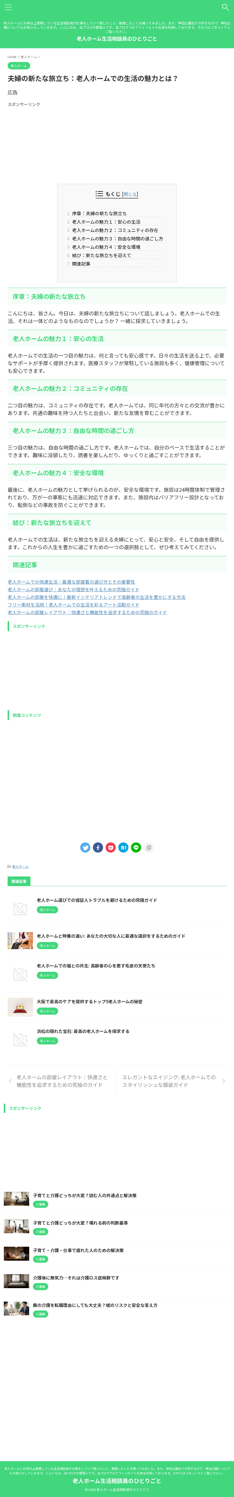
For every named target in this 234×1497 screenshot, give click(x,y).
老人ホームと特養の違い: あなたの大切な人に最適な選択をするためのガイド (141, 969)
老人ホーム (20, 874)
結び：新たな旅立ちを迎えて (98, 261)
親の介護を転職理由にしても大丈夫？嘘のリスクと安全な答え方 (99, 1422)
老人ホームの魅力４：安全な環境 (103, 251)
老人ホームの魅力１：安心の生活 (103, 223)
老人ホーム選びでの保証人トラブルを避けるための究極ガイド (126, 907)
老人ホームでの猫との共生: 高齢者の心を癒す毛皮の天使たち (125, 1013)
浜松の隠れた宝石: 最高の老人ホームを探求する (111, 1123)
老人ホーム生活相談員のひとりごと (117, 38)
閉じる (130, 193)
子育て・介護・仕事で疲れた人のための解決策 (81, 1367)
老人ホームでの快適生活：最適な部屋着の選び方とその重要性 (78, 589)
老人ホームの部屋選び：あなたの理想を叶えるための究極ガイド (81, 597)
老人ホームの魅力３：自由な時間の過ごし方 (117, 242)
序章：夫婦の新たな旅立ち (95, 213)
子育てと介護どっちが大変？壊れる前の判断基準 (83, 1340)
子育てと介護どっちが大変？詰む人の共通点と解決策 (88, 1312)
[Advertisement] (117, 142)
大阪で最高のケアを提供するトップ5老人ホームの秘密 (118, 1074)
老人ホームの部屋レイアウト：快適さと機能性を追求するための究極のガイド (96, 620)
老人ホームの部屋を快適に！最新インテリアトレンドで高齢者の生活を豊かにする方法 (106, 604)
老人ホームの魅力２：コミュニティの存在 (114, 232)
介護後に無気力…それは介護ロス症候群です (78, 1395)
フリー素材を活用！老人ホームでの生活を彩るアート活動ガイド (81, 612)
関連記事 (74, 270)
